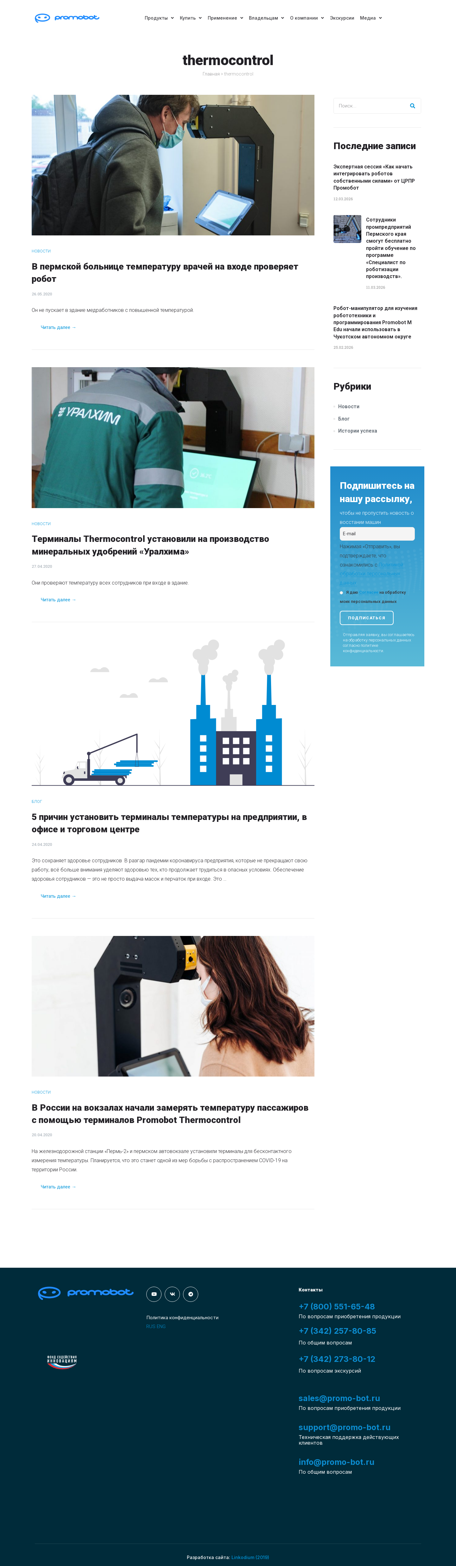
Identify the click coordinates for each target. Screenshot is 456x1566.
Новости (41, 251)
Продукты (158, 18)
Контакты (311, 1290)
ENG (161, 1326)
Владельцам (266, 18)
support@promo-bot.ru (344, 1427)
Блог (37, 801)
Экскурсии (343, 18)
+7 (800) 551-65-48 (337, 1306)
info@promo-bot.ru (336, 1462)
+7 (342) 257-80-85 (337, 1331)
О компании (307, 18)
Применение (225, 18)
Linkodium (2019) (250, 1557)
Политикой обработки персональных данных (371, 574)
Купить (190, 18)
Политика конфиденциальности (182, 1317)
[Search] (413, 105)
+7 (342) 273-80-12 (337, 1359)
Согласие (368, 592)
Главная (211, 73)
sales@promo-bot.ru (339, 1398)
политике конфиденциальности (363, 648)
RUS (150, 1326)
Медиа (372, 18)
